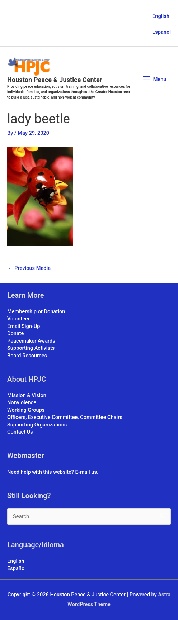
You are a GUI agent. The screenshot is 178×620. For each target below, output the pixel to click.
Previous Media (29, 268)
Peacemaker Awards (31, 341)
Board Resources (27, 355)
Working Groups (25, 410)
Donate (15, 333)
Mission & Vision (26, 395)
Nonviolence (21, 402)
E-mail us (86, 472)
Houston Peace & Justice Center (54, 80)
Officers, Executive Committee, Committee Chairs (64, 417)
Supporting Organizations (37, 424)
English (160, 16)
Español (161, 32)
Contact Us (20, 432)
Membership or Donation (36, 311)
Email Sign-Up (23, 326)
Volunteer (18, 318)
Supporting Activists (31, 348)
